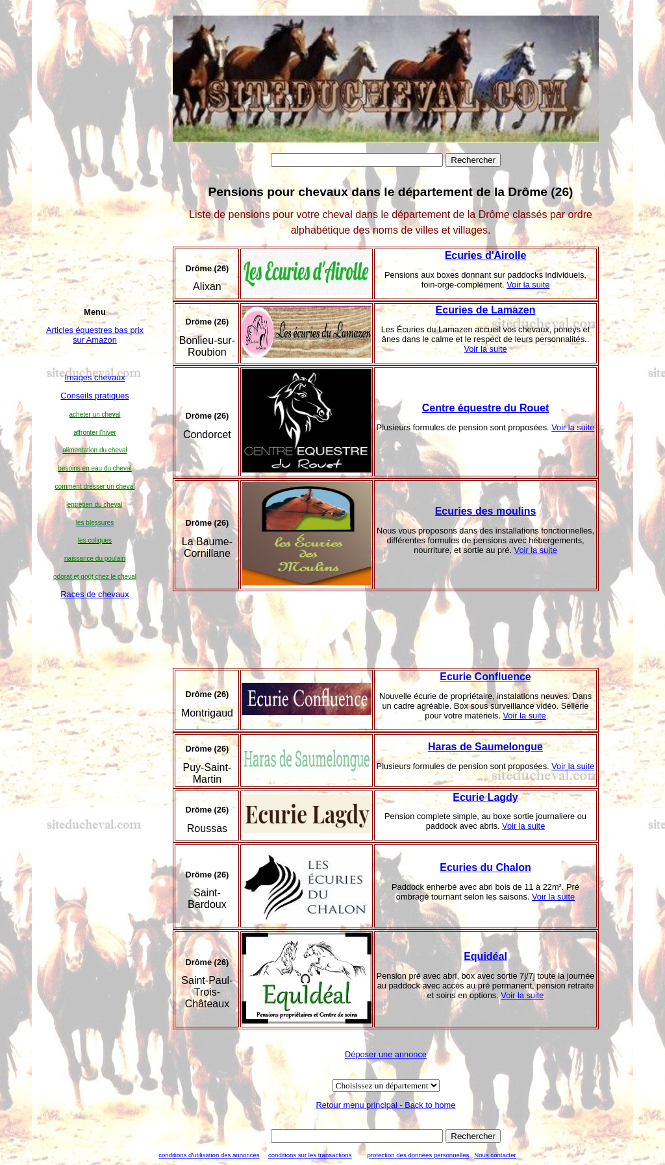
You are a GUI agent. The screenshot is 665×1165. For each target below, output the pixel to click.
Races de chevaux (94, 594)
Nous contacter (495, 1155)
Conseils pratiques (94, 395)
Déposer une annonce (386, 1054)
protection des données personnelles (418, 1155)
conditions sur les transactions (310, 1155)
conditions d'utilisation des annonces (208, 1155)
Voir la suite (528, 284)
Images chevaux (94, 377)
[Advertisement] (95, 821)
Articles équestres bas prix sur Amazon (95, 335)
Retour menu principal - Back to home (386, 1105)
